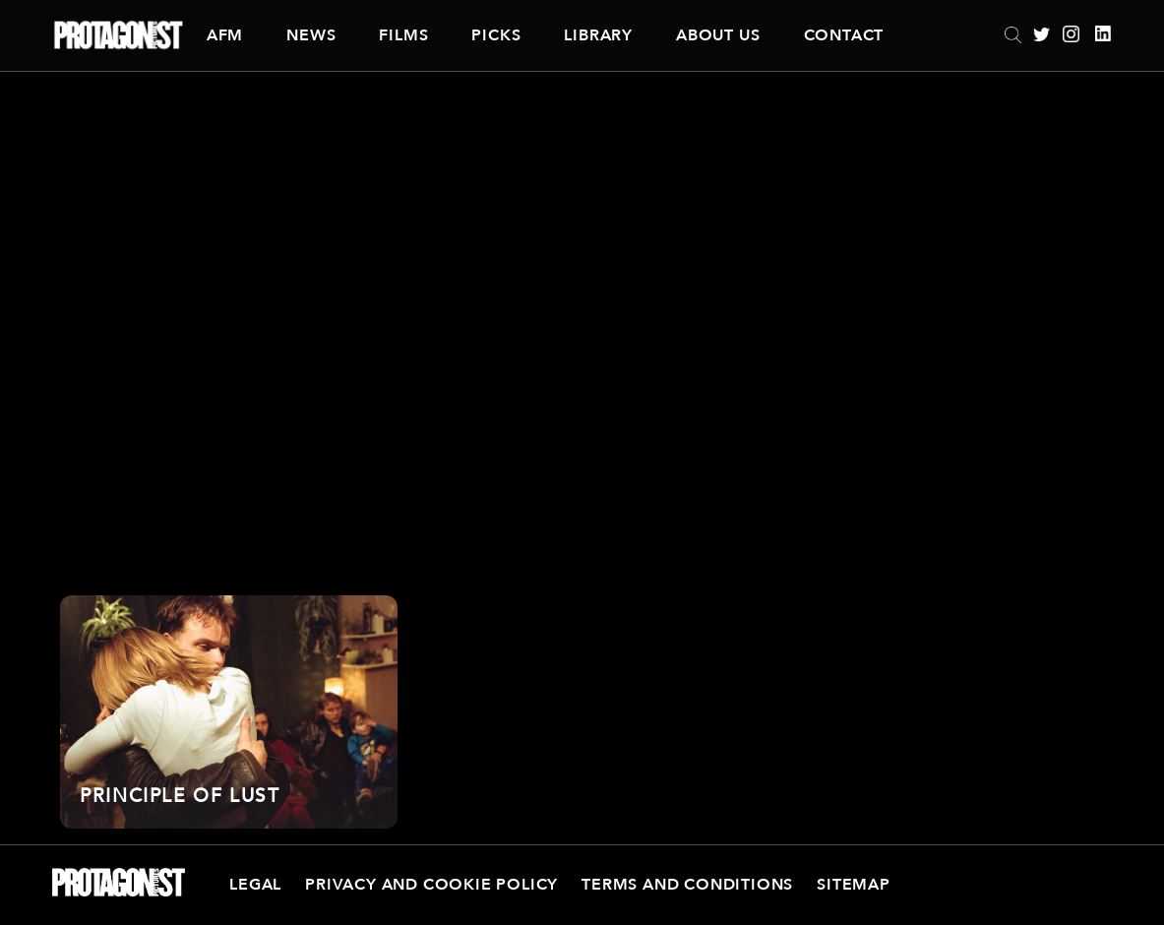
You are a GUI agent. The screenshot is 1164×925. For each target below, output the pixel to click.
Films (403, 35)
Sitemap (853, 884)
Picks (496, 35)
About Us (718, 35)
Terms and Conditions (687, 884)
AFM (225, 35)
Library (598, 35)
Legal (255, 884)
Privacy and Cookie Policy (431, 884)
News (311, 35)
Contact (844, 35)
